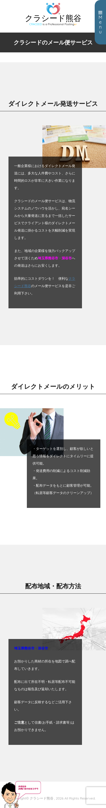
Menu (100, 22)
